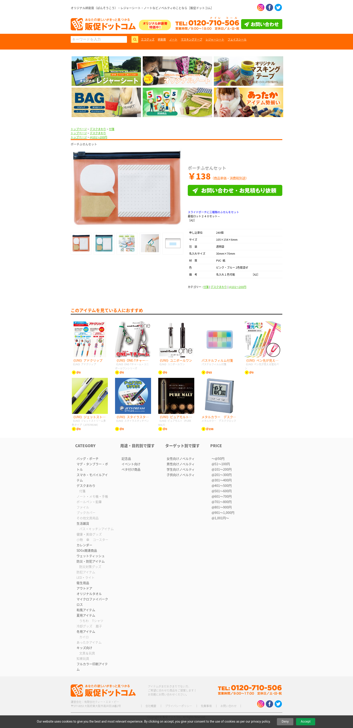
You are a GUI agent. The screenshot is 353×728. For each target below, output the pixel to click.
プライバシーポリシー (178, 706)
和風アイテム (86, 610)
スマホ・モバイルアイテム (92, 477)
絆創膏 (162, 39)
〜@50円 (218, 458)
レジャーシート (215, 39)
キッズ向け (84, 647)
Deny (285, 721)
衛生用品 (83, 583)
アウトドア (84, 588)
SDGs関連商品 (87, 550)
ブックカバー (86, 512)
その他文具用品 (88, 518)
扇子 (99, 626)
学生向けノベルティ (181, 469)
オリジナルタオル (89, 593)
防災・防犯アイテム (91, 561)
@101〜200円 (98, 137)
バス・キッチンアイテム (96, 528)
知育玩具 (83, 658)
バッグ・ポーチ (88, 458)
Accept (306, 721)
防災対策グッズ (90, 566)
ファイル (83, 507)
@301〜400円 (222, 480)
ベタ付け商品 (131, 469)
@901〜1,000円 (223, 512)
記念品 (126, 458)
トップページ (79, 129)
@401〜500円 (222, 485)
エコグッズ (147, 39)
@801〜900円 (222, 507)
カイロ (84, 637)
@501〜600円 (222, 491)
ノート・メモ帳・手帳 (92, 496)
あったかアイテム (89, 642)
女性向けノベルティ (181, 458)
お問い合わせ (228, 706)
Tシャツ (97, 620)
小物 (80, 539)
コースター (100, 539)
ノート (173, 39)
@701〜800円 (222, 501)
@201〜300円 (222, 474)
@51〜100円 (221, 464)
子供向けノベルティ (181, 474)
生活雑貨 (83, 523)
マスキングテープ (191, 39)
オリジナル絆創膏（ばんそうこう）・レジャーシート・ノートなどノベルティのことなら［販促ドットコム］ (142, 8)
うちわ (84, 620)
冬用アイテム (86, 631)
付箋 (111, 129)
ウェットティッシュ (91, 555)
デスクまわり (98, 129)
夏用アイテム (86, 615)
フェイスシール (237, 39)
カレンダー (84, 545)
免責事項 (206, 706)
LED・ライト (86, 577)
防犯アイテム (86, 572)
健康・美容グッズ (89, 534)
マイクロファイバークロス (92, 602)
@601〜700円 (222, 496)
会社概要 (150, 706)
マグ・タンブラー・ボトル (92, 467)
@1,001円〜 (220, 518)
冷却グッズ (84, 626)
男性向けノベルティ (181, 464)
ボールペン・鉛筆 (89, 501)
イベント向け (131, 464)
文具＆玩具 (87, 653)
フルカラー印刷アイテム (92, 666)
